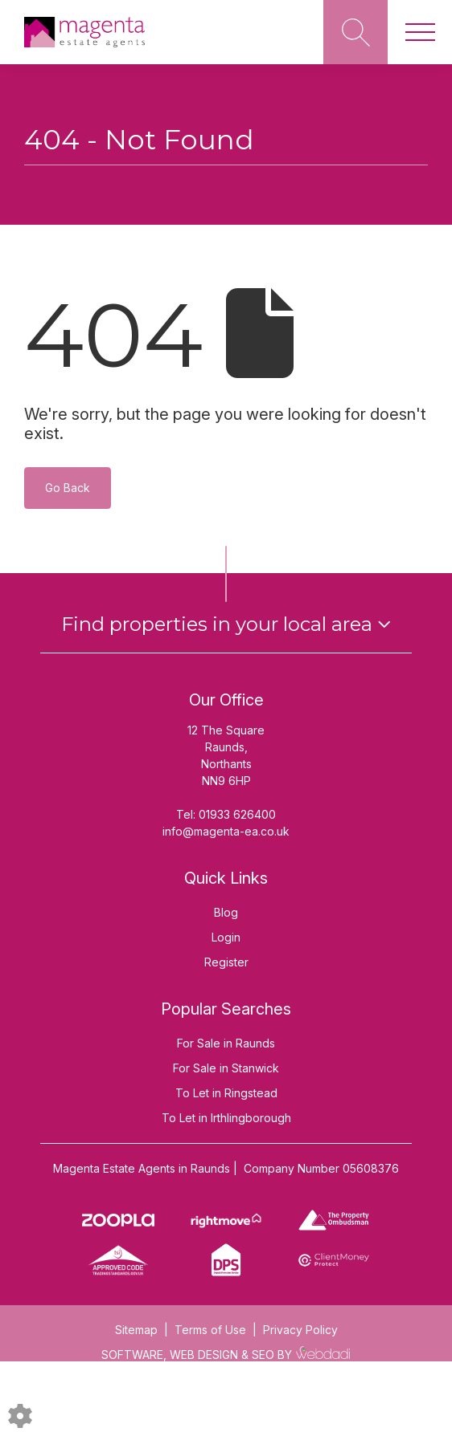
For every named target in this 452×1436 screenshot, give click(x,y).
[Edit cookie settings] (20, 1415)
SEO (263, 1354)
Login (226, 937)
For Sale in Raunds (226, 1043)
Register (226, 962)
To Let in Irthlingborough (226, 1118)
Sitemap (136, 1329)
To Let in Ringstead (226, 1093)
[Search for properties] (355, 32)
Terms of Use (210, 1329)
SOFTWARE (132, 1354)
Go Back (67, 487)
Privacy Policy (300, 1329)
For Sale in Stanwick (226, 1068)
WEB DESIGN (204, 1354)
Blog (226, 912)
